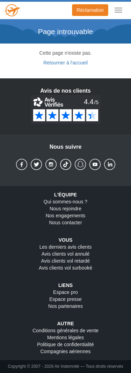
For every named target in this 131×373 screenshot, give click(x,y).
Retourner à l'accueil (65, 62)
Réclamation (90, 10)
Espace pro (65, 292)
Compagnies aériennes (66, 351)
